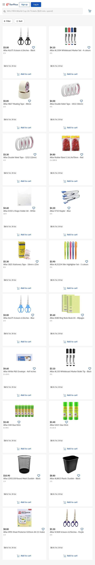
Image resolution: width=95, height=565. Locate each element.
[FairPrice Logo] (12, 4)
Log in (36, 4)
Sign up (24, 4)
